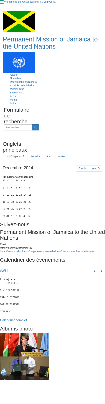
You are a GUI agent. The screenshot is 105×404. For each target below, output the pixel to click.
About (13, 96)
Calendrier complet (13, 320)
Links (13, 103)
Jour (49, 156)
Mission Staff (17, 89)
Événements (17, 92)
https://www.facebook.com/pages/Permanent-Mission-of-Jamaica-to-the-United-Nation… (49, 251)
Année (61, 156)
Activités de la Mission (22, 85)
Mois (15, 156)
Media (13, 99)
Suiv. (95, 168)
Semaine (35, 156)
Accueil (14, 74)
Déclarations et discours (23, 81)
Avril (4, 270)
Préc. (82, 168)
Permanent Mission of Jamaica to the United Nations (50, 43)
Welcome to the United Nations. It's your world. (30, 1)
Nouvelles (15, 78)
